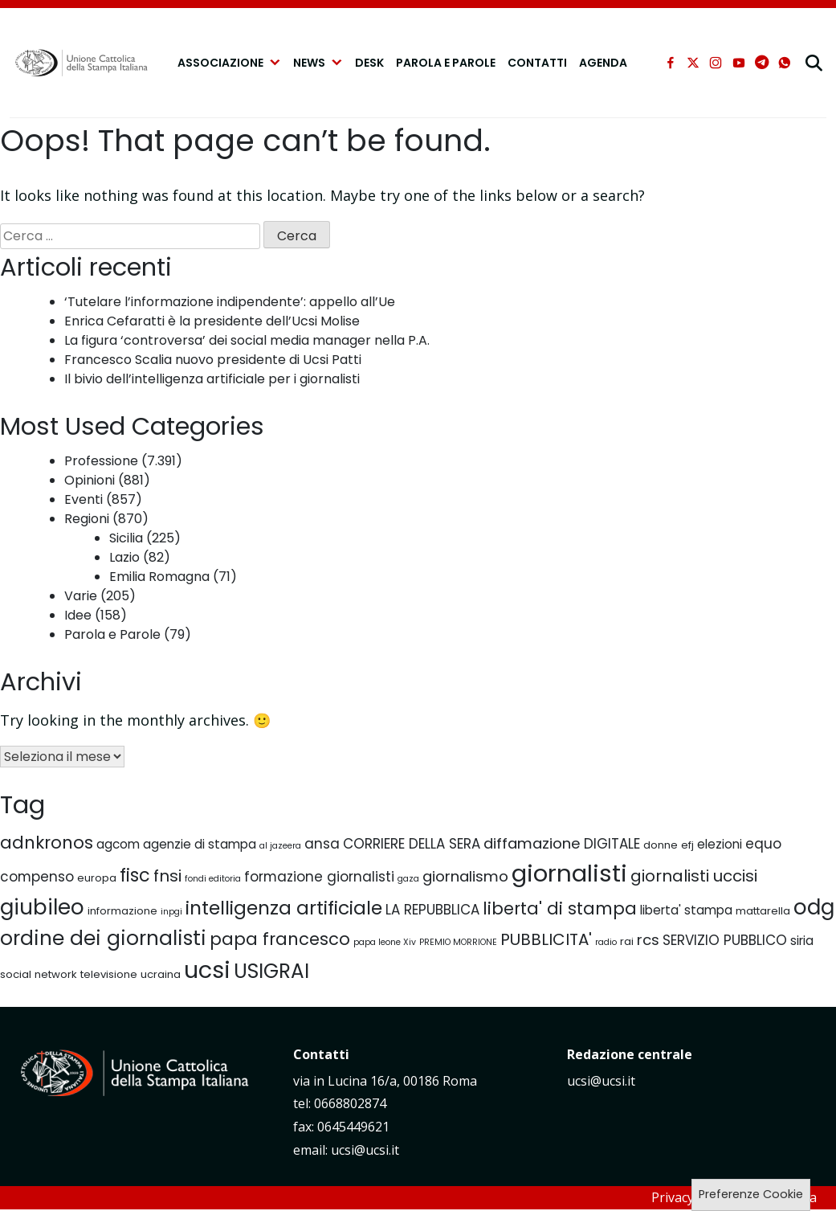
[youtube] (738, 63)
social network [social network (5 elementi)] (38, 974)
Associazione (229, 63)
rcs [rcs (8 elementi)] (648, 940)
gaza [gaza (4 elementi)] (408, 879)
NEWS (318, 63)
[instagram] (715, 63)
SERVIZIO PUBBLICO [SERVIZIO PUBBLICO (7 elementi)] (725, 940)
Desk (369, 63)
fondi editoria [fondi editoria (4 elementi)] (213, 879)
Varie (80, 596)
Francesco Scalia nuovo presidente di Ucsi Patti (212, 359)
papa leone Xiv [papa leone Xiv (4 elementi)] (384, 942)
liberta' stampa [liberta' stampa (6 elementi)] (686, 910)
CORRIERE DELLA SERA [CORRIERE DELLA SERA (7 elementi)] (411, 843)
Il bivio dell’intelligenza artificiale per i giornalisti (212, 379)
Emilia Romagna (159, 576)
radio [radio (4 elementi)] (606, 942)
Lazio (124, 557)
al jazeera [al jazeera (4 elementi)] (280, 846)
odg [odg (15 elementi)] (813, 907)
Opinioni (89, 480)
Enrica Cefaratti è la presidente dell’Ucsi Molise (212, 321)
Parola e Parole (445, 63)
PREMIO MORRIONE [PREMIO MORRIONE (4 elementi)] (458, 942)
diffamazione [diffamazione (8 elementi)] (532, 843)
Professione (101, 461)
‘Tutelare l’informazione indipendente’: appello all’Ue (229, 302)
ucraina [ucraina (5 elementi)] (161, 974)
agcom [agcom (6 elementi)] (118, 844)
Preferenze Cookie (751, 1194)
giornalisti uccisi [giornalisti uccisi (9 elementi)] (693, 876)
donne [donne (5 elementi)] (660, 845)
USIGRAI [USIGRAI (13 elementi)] (271, 971)
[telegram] (762, 63)
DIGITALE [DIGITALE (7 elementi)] (612, 843)
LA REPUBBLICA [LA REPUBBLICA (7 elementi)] (432, 909)
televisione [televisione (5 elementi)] (108, 974)
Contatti (537, 63)
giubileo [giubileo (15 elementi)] (42, 907)
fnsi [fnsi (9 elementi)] (167, 876)
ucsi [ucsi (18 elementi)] (207, 970)
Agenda (603, 63)
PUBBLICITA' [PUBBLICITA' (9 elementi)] (546, 939)
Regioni (86, 518)
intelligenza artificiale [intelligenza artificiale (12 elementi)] (284, 907)
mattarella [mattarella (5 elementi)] (763, 910)
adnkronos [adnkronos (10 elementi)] (46, 842)
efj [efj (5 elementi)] (687, 845)
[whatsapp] (784, 63)
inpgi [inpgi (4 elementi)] (171, 912)
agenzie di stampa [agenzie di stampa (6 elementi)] (199, 844)
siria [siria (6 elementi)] (802, 940)
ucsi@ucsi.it (601, 1081)
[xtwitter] (693, 63)
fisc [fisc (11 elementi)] (135, 875)
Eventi (83, 499)
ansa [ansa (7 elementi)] (322, 843)
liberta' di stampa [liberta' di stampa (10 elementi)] (560, 908)
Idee (78, 615)
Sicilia (126, 538)
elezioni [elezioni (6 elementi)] (719, 844)
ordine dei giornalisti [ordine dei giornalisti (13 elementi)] (103, 938)
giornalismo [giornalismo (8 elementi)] (465, 876)
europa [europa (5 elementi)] (96, 878)
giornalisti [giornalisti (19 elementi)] (569, 873)
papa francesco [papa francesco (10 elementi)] (280, 939)
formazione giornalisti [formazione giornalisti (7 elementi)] (319, 876)
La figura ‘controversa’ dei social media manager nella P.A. (247, 340)
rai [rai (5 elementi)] (627, 941)
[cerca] (815, 63)
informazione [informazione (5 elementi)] (122, 910)
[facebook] (670, 63)
